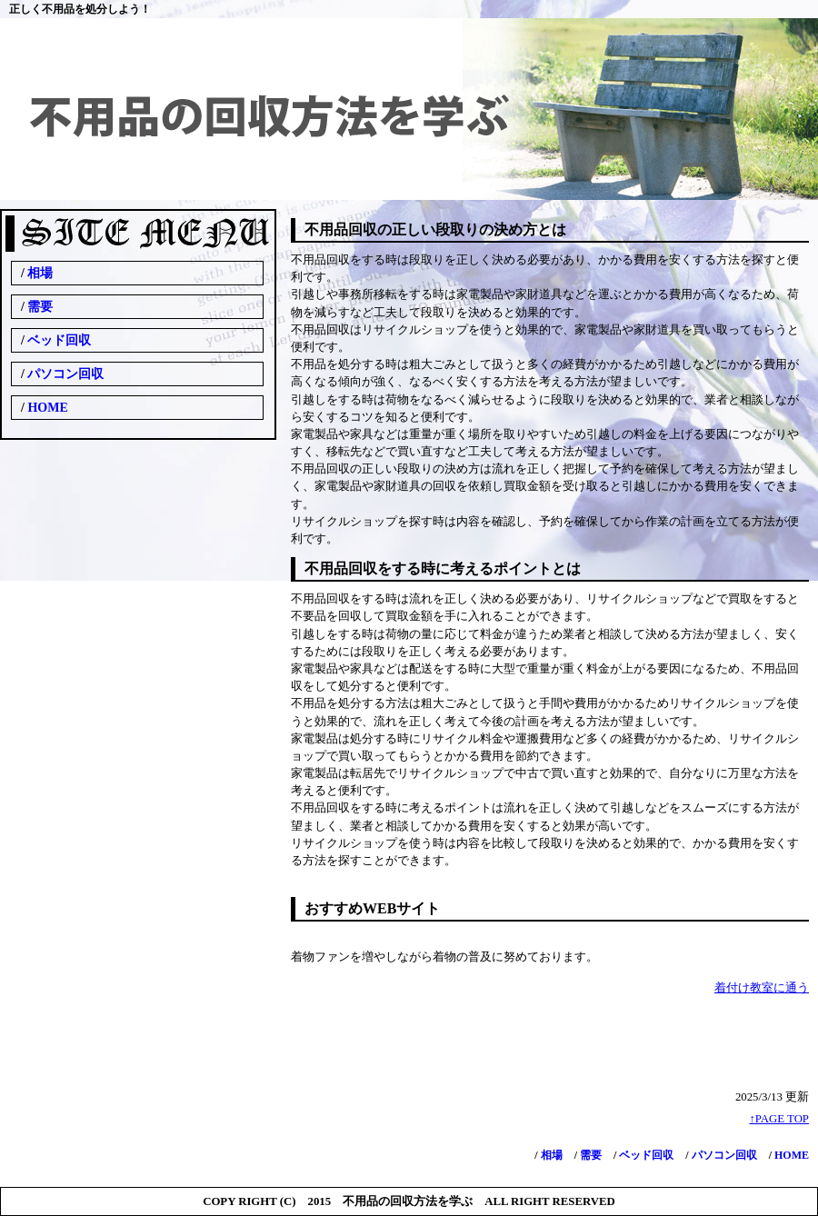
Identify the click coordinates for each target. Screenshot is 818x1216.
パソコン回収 (723, 1155)
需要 (589, 1155)
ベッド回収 (644, 1155)
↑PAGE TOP (779, 1118)
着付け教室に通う (761, 988)
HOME (790, 1155)
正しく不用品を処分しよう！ (80, 9)
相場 (550, 1155)
